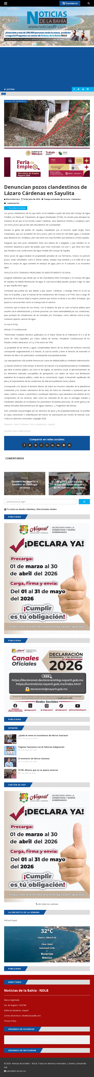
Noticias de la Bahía (47, 1039)
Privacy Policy (10, 1021)
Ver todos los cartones (47, 904)
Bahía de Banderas (15, 101)
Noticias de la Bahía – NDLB (24, 1063)
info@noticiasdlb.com (31, 1015)
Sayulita (51, 424)
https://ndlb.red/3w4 (21, 431)
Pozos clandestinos (38, 424)
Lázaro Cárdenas (20, 424)
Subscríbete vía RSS (13, 1071)
